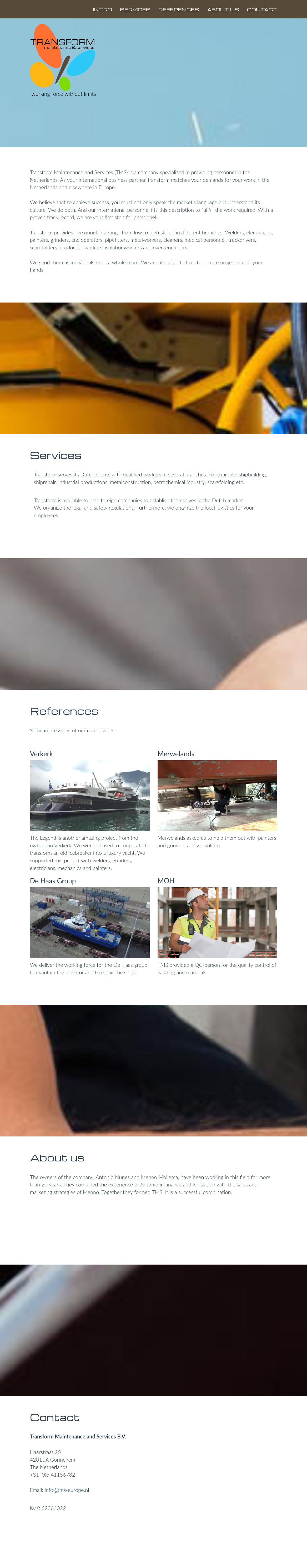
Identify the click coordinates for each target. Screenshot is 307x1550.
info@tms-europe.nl (66, 1490)
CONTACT (262, 9)
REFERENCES (178, 9)
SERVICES (135, 9)
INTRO (102, 9)
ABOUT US (223, 9)
